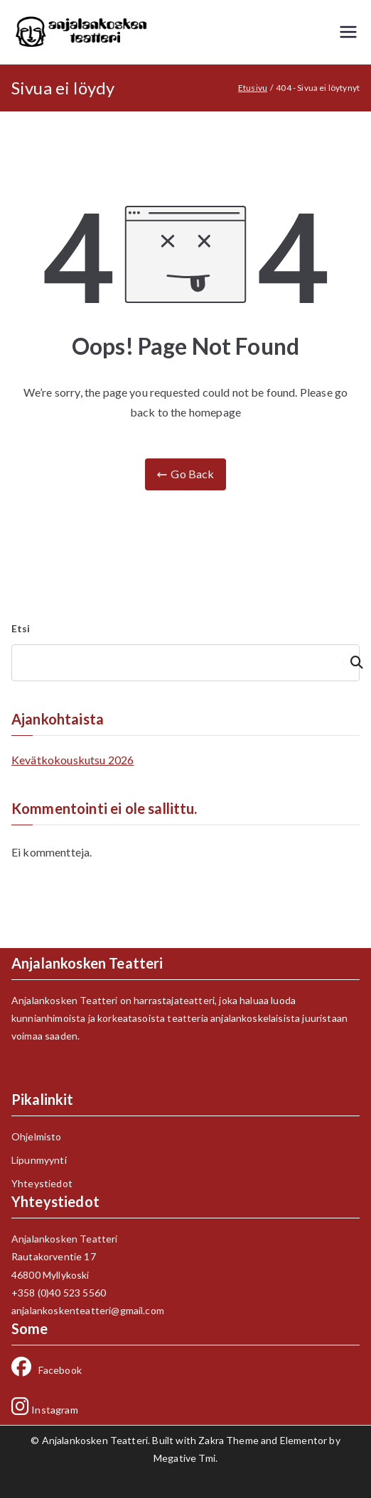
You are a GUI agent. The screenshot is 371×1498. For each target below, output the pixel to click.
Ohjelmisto (36, 1136)
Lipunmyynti (39, 1160)
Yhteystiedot (41, 1183)
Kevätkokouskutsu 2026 (72, 759)
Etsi (21, 628)
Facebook (46, 1370)
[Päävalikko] (348, 32)
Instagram (44, 1410)
